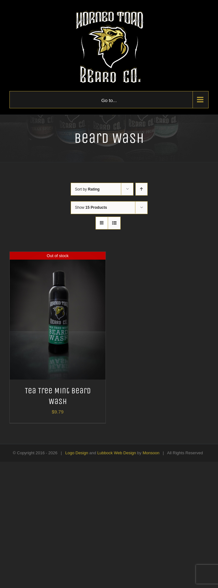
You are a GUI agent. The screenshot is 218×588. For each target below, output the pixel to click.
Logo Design (76, 452)
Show (91, 207)
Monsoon (151, 452)
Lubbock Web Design (116, 452)
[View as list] (114, 223)
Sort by (87, 189)
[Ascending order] (141, 189)
